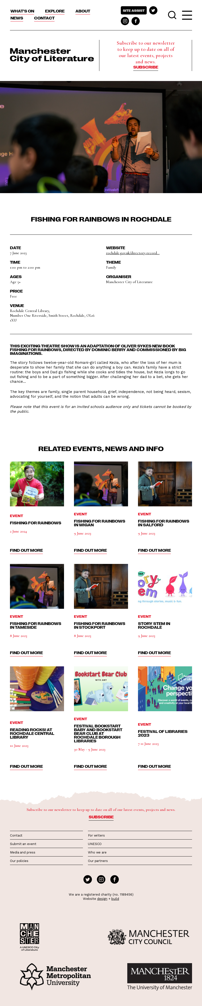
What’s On (22, 11)
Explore (55, 11)
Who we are (97, 852)
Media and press (22, 852)
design (102, 899)
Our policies (19, 861)
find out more (26, 550)
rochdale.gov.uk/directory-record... (133, 253)
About (82, 11)
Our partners (98, 861)
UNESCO (95, 844)
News (16, 18)
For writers (96, 835)
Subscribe (145, 67)
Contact (44, 18)
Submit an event (23, 844)
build (115, 899)
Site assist (134, 10)
